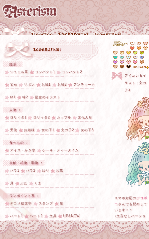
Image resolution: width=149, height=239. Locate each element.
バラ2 (31, 170)
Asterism (29, 11)
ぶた (24, 183)
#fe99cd (135, 62)
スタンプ (45, 203)
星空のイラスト (47, 97)
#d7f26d (135, 53)
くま (37, 183)
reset (141, 67)
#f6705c (132, 48)
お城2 (62, 84)
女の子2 (67, 130)
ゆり (45, 170)
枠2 (25, 97)
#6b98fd (141, 57)
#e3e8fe (135, 57)
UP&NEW (71, 216)
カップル (64, 117)
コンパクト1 (45, 72)
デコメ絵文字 (21, 203)
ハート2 (36, 216)
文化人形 (85, 117)
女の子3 (87, 130)
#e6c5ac (141, 62)
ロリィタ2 (41, 117)
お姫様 (29, 130)
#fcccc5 (145, 43)
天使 (13, 130)
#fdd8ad (145, 48)
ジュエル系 (19, 72)
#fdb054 (138, 48)
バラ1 (15, 170)
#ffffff (132, 43)
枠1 (13, 97)
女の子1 (48, 130)
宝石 (13, 84)
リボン (29, 84)
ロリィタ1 (18, 117)
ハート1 (16, 216)
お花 (59, 170)
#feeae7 (138, 43)
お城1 (46, 84)
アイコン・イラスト (47, 49)
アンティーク (84, 84)
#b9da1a (141, 53)
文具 (53, 216)
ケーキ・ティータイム (60, 150)
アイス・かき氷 (23, 150)
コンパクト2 (72, 72)
